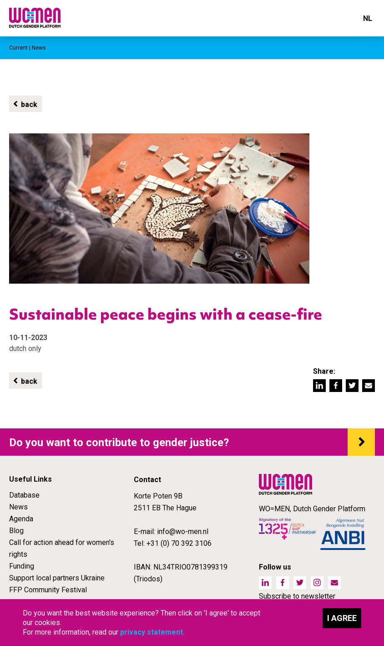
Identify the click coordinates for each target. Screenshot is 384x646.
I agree (342, 618)
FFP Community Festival (48, 589)
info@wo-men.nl (182, 531)
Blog (16, 530)
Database (24, 495)
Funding (21, 566)
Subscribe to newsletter (297, 596)
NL (367, 18)
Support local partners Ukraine (57, 578)
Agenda (21, 518)
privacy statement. (152, 632)
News (18, 507)
